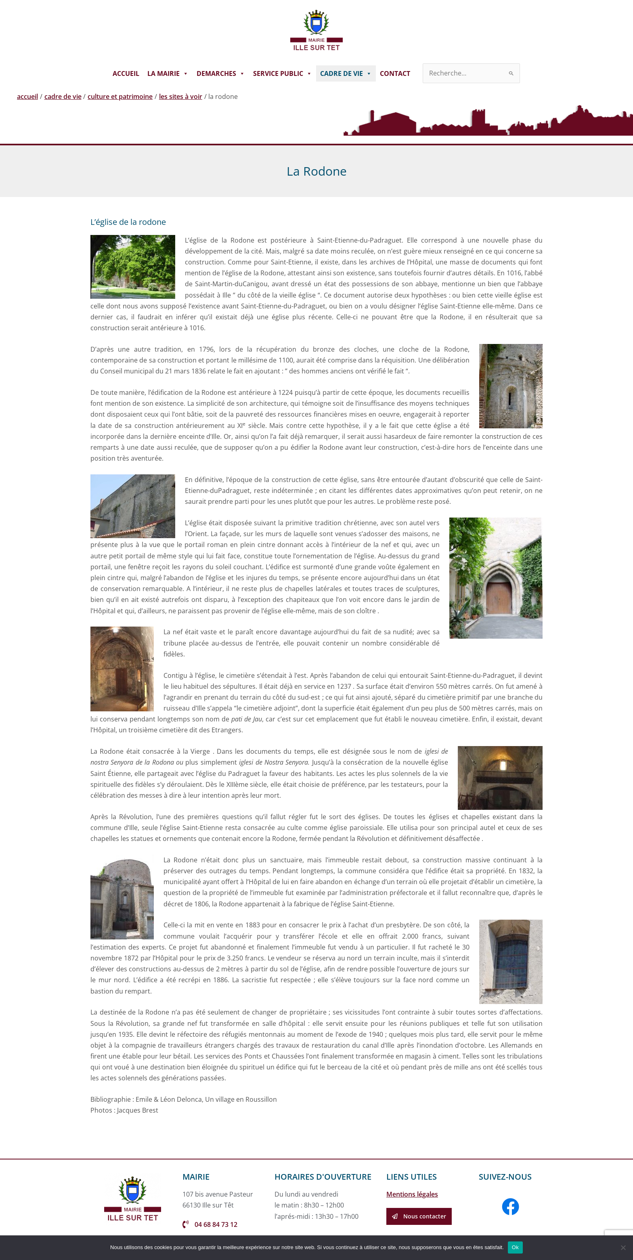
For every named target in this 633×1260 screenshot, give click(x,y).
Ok (515, 1247)
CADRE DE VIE (346, 73)
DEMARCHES (221, 73)
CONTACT (395, 73)
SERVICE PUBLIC (282, 73)
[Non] (623, 1247)
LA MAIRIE (168, 73)
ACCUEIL (126, 73)
